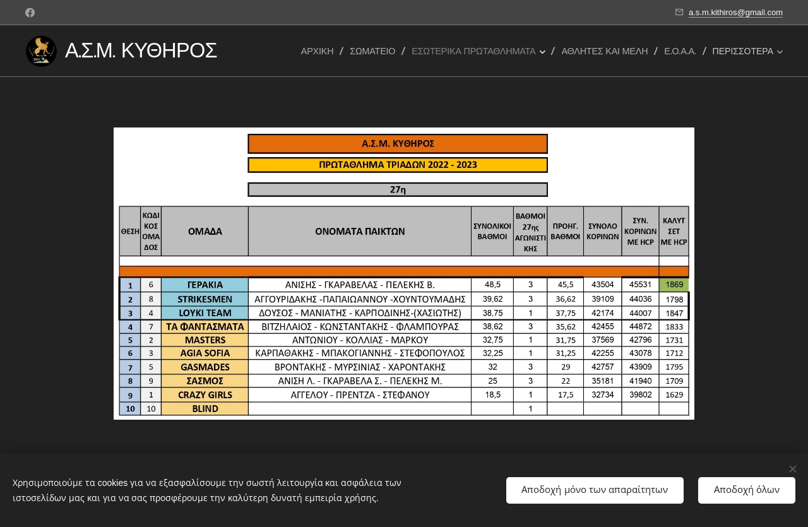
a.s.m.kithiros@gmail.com (736, 12)
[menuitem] (320, 51)
